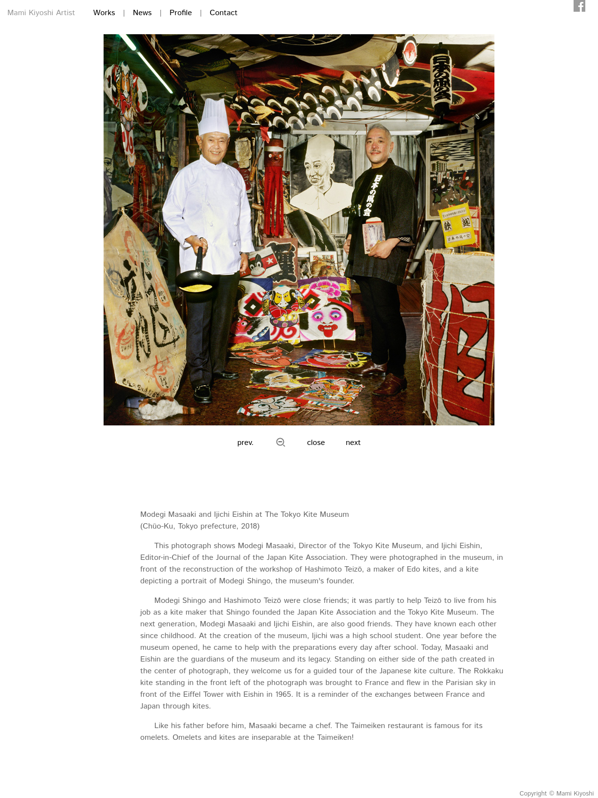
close (316, 442)
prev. (245, 442)
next (353, 442)
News (142, 13)
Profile (181, 13)
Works (104, 13)
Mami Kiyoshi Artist (41, 13)
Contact (223, 13)
